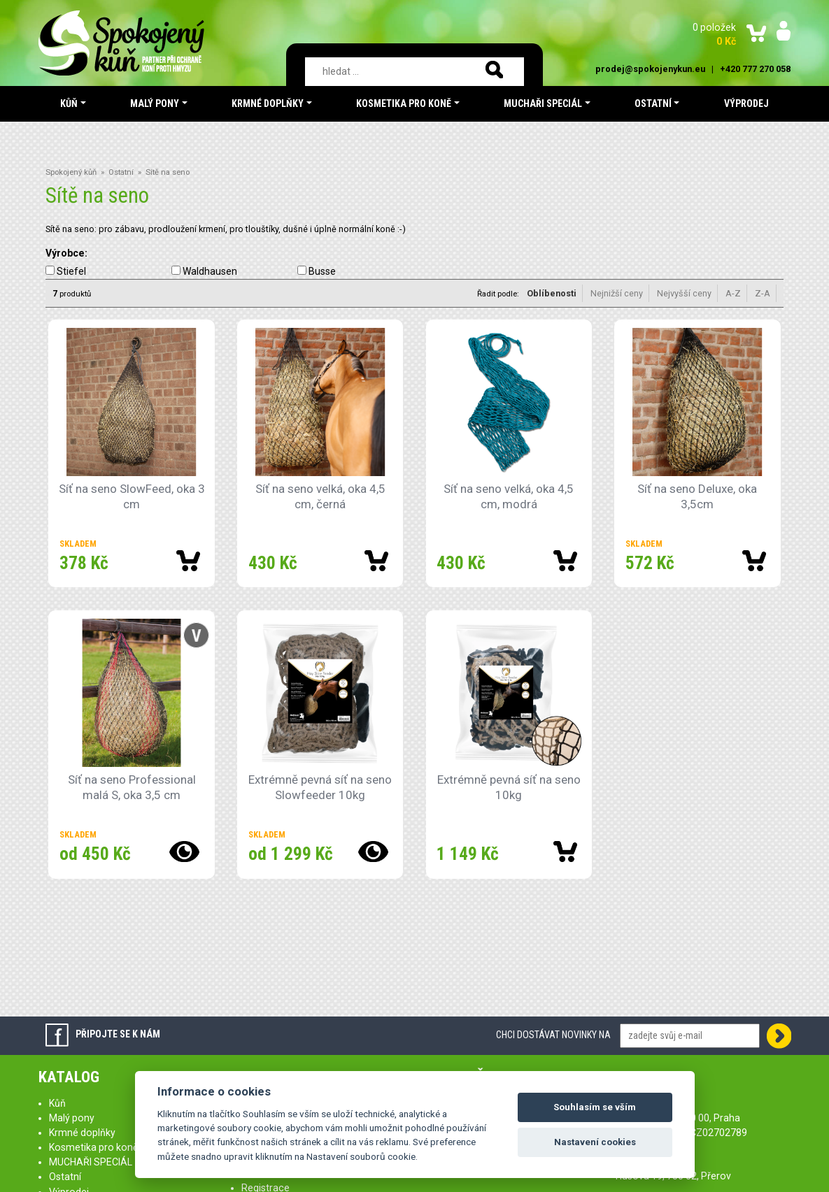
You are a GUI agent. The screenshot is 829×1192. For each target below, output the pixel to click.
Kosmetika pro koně (93, 1147)
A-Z (733, 293)
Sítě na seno (168, 172)
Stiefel (71, 271)
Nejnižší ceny (616, 293)
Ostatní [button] (653, 103)
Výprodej (746, 103)
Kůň (57, 1103)
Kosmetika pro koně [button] (403, 103)
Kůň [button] (69, 103)
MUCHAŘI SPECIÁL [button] (543, 103)
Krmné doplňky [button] (268, 103)
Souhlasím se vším (594, 1107)
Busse (322, 271)
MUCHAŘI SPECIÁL (90, 1162)
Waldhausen (210, 271)
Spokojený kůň (71, 172)
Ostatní (121, 172)
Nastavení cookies (595, 1142)
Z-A (762, 293)
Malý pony (71, 1117)
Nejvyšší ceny (684, 293)
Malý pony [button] (154, 103)
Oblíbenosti (551, 293)
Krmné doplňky (82, 1132)
